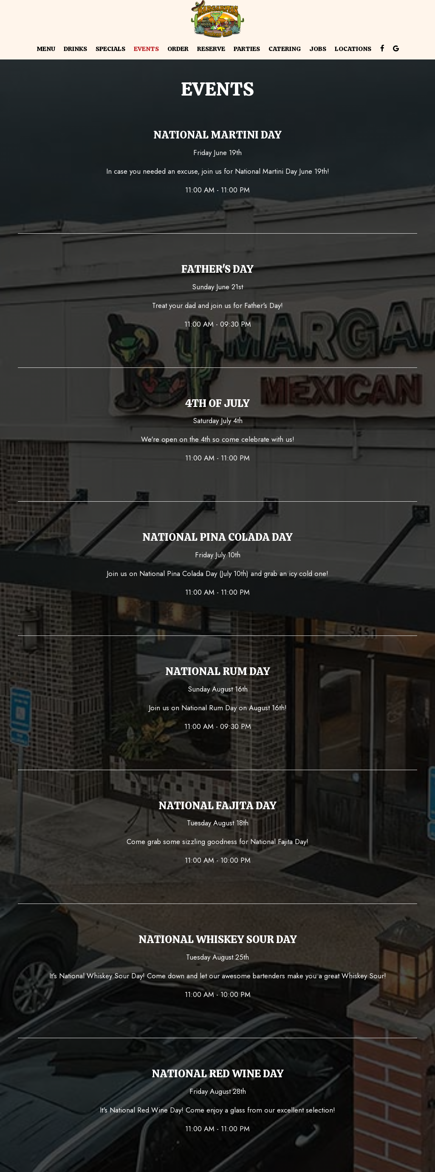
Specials (110, 49)
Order (178, 49)
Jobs (317, 49)
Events (146, 49)
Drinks (75, 49)
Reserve (211, 49)
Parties (247, 49)
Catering (284, 49)
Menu (46, 49)
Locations (353, 49)
